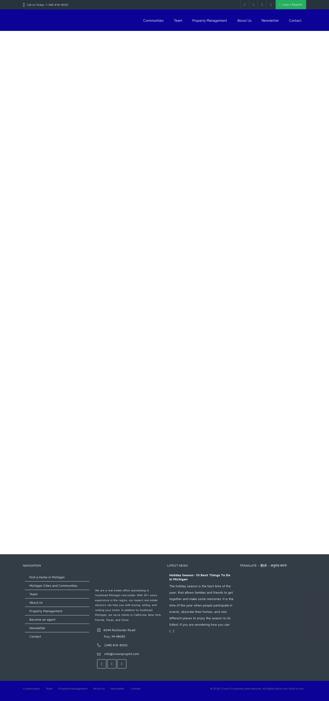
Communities (153, 20)
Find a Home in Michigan (47, 577)
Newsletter (270, 20)
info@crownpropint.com (121, 654)
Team (178, 20)
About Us (244, 20)
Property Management (209, 20)
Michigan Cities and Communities (53, 585)
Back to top (296, 688)
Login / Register (290, 4)
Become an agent (42, 619)
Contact (295, 20)
